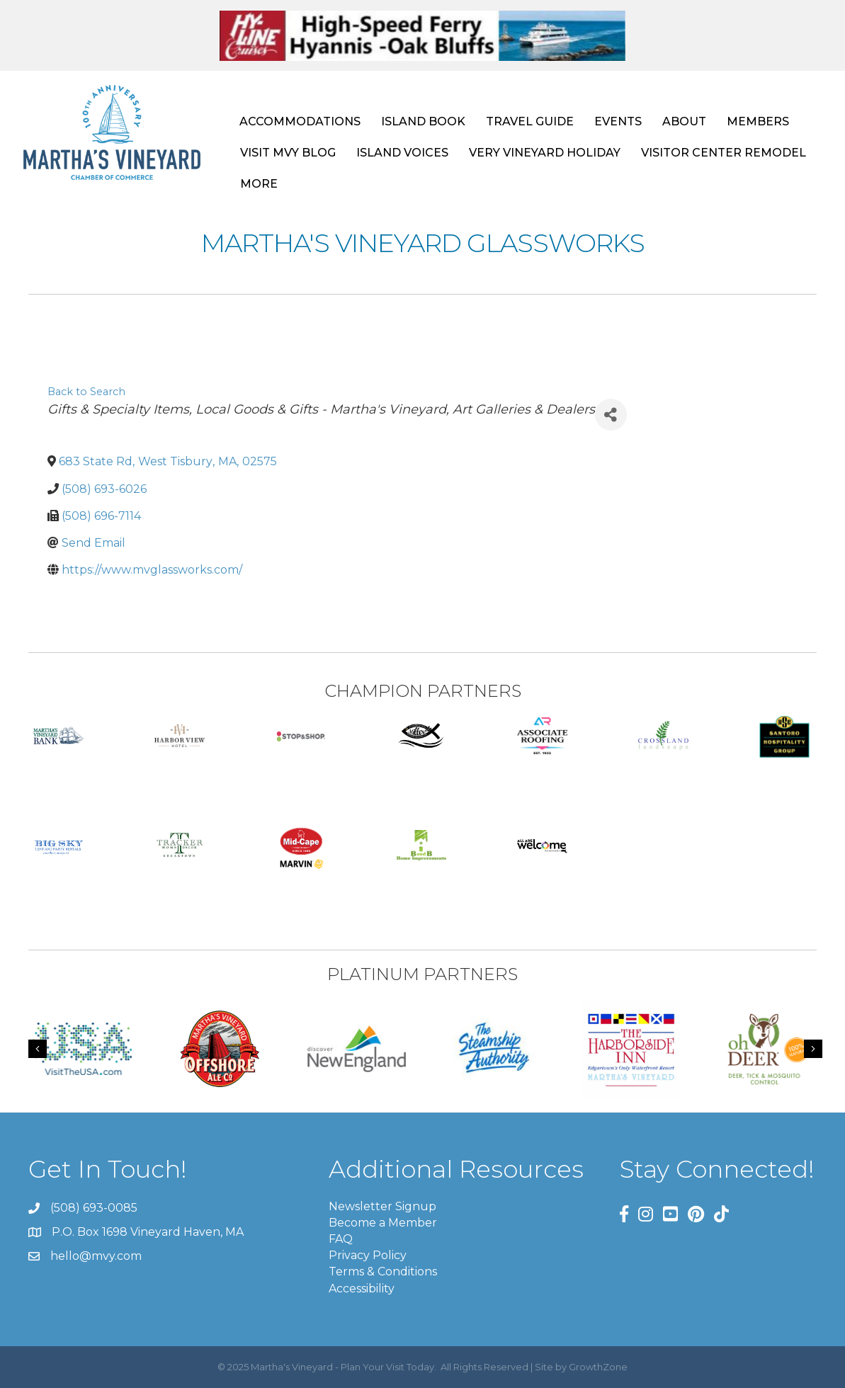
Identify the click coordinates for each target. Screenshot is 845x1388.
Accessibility (362, 1288)
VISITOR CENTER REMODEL (723, 152)
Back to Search (86, 391)
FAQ (341, 1239)
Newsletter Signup (382, 1206)
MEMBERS (758, 121)
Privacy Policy (368, 1255)
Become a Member (383, 1222)
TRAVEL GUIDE (530, 121)
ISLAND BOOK (423, 121)
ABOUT (684, 121)
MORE (259, 183)
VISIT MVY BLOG (288, 152)
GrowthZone (598, 1366)
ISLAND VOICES (402, 152)
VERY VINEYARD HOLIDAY (544, 152)
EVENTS (618, 121)
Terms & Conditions (383, 1271)
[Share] (611, 415)
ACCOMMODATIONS (300, 121)
